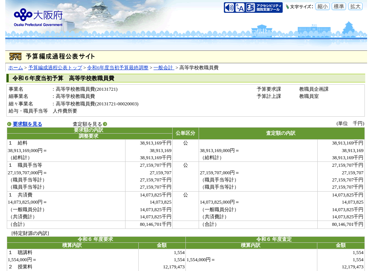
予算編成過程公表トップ (55, 67)
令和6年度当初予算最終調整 (117, 67)
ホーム (15, 67)
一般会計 (163, 67)
